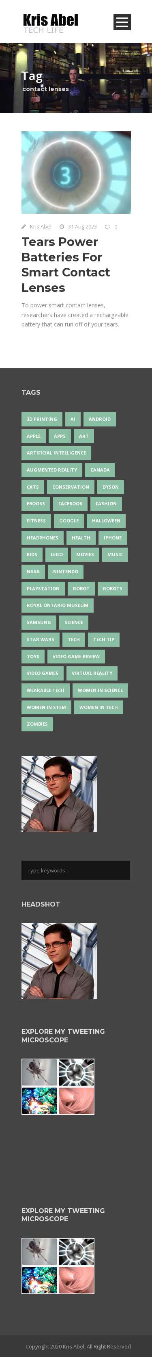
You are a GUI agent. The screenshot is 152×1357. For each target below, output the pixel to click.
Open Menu (122, 22)
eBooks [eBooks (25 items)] (36, 503)
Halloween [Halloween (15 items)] (106, 521)
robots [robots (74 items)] (112, 588)
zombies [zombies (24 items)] (37, 724)
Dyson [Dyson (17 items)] (111, 487)
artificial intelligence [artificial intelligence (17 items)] (56, 453)
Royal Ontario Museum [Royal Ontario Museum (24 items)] (57, 605)
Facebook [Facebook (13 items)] (70, 503)
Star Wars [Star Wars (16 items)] (40, 639)
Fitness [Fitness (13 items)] (36, 521)
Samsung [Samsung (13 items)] (39, 622)
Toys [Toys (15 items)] (33, 656)
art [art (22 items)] (84, 436)
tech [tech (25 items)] (74, 639)
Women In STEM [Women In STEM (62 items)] (46, 707)
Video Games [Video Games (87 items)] (42, 673)
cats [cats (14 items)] (33, 487)
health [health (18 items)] (81, 538)
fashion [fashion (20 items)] (106, 503)
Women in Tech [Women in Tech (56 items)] (98, 707)
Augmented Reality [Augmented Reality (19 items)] (52, 470)
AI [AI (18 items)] (73, 419)
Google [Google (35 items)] (69, 521)
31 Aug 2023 (82, 226)
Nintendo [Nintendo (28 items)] (65, 571)
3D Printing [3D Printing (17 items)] (42, 419)
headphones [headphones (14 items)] (42, 538)
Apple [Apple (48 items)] (34, 436)
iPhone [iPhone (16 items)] (113, 538)
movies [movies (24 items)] (85, 554)
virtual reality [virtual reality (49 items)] (92, 673)
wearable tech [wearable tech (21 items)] (45, 690)
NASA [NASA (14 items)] (33, 571)
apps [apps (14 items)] (60, 436)
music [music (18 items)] (115, 554)
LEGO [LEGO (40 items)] (57, 554)
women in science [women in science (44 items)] (100, 690)
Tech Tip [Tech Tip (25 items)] (103, 639)
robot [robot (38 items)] (81, 588)
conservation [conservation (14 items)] (70, 487)
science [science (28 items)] (73, 622)
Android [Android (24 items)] (100, 419)
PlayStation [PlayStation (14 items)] (43, 588)
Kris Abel (40, 226)
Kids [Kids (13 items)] (32, 554)
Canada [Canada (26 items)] (100, 470)
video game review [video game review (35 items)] (76, 656)
